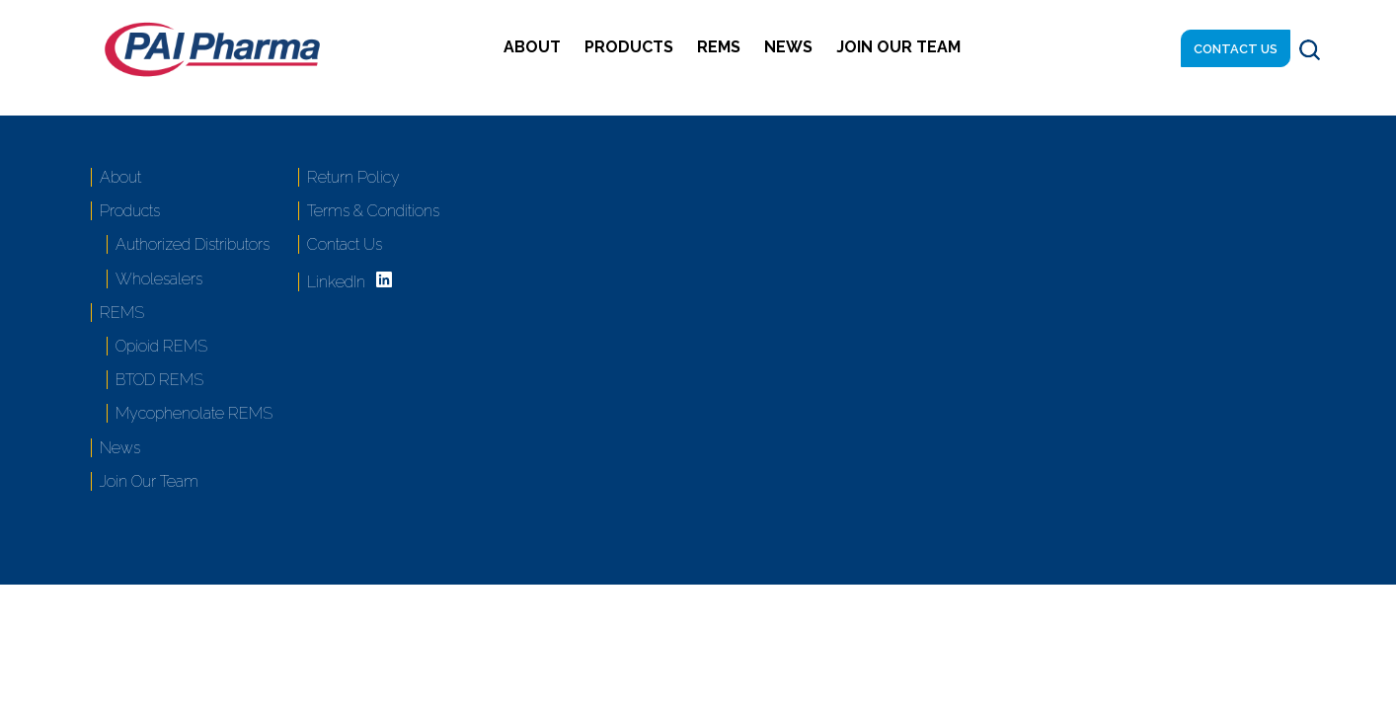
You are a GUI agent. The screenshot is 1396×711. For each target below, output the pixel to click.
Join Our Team (898, 47)
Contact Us (1236, 48)
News (788, 47)
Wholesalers (159, 279)
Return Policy (353, 177)
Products (628, 47)
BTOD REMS (159, 379)
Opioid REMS (161, 346)
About (532, 47)
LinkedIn (336, 282)
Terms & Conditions (373, 210)
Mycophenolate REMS (194, 413)
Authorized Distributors (193, 244)
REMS (718, 47)
